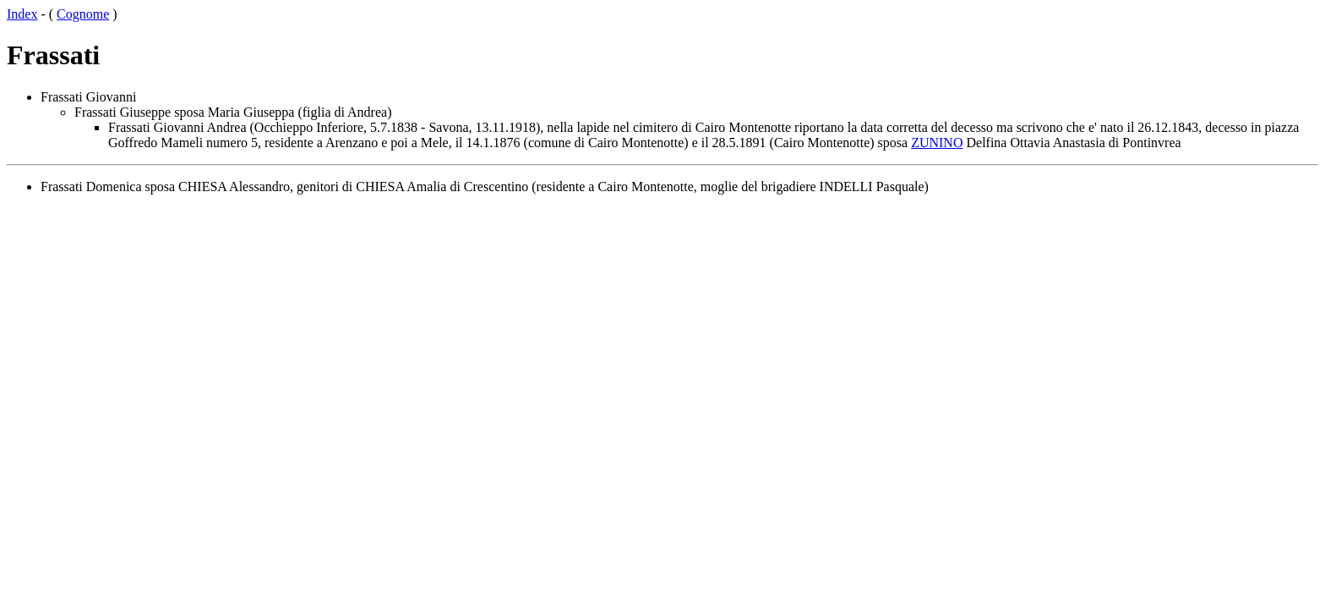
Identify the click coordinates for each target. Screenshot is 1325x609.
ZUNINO (936, 142)
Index (22, 14)
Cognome (83, 14)
